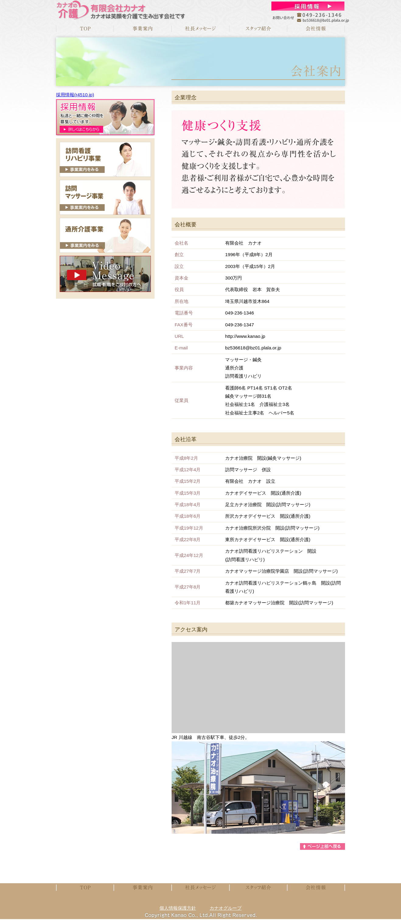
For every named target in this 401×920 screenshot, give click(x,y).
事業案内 (143, 28)
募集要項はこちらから (105, 117)
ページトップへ (322, 846)
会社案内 (316, 28)
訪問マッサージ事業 (105, 197)
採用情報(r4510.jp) (75, 94)
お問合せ (307, 6)
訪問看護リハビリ (105, 159)
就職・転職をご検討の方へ (105, 274)
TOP (85, 28)
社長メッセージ (200, 28)
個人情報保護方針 (177, 908)
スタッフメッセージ (258, 28)
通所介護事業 (105, 235)
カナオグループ (226, 908)
